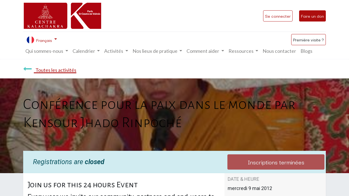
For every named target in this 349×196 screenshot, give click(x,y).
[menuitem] (279, 51)
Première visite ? (308, 39)
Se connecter (278, 16)
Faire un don (312, 16)
